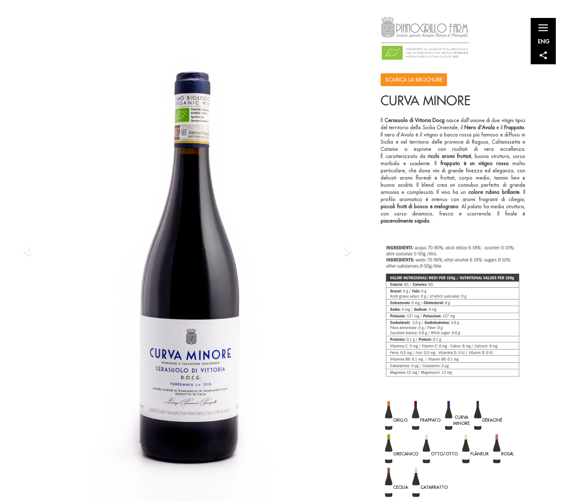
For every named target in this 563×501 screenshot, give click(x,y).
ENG (544, 41)
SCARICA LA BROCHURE (413, 79)
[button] (28, 250)
